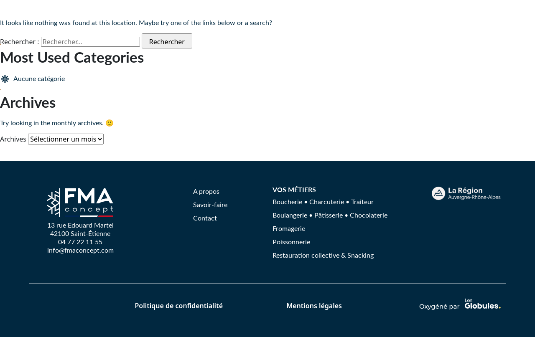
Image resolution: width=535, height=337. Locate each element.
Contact (205, 217)
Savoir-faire (210, 204)
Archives (13, 139)
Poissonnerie (291, 241)
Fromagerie (289, 228)
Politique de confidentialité (179, 305)
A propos (206, 191)
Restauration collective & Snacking (323, 255)
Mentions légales (314, 305)
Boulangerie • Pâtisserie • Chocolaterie (330, 214)
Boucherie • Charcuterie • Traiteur (323, 201)
